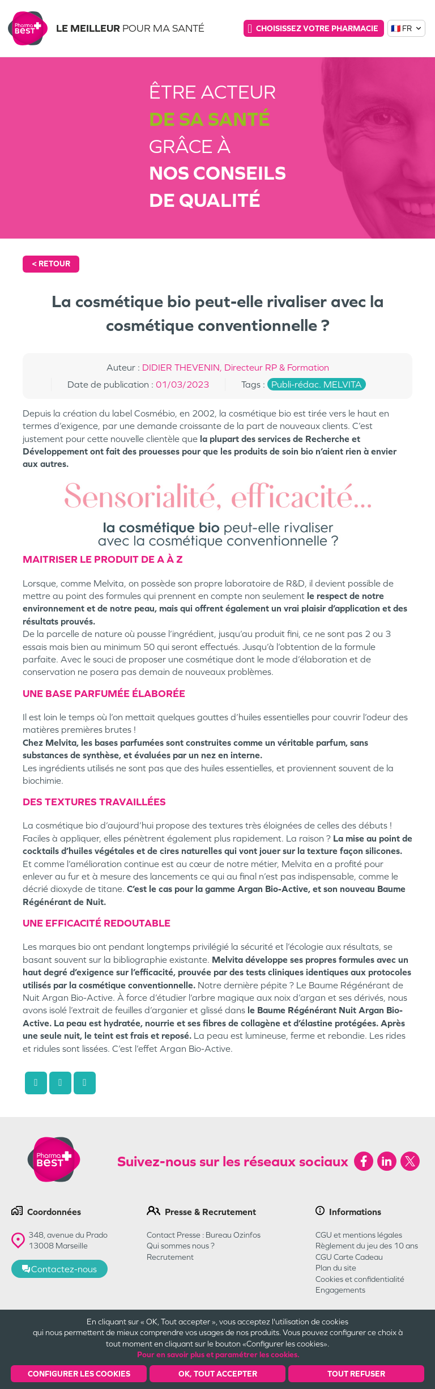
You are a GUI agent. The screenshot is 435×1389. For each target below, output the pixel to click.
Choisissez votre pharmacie (313, 28)
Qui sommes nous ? (181, 1245)
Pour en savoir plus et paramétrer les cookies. (218, 1354)
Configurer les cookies (79, 1373)
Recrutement (170, 1256)
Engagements (340, 1289)
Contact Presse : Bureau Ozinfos (204, 1234)
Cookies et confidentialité (359, 1279)
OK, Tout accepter (217, 1373)
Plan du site (335, 1267)
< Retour (51, 263)
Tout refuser (356, 1373)
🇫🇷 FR (407, 28)
